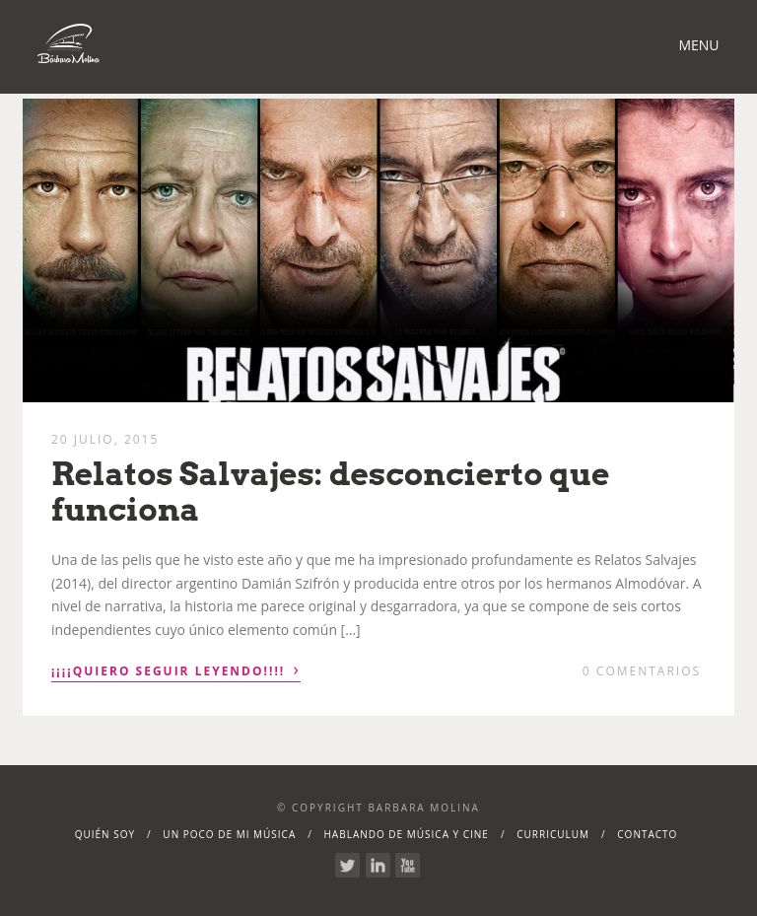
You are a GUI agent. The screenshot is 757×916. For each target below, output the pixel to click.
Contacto (647, 834)
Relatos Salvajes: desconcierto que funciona (330, 491)
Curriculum (552, 834)
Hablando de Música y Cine (406, 834)
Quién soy (105, 834)
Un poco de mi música (229, 834)
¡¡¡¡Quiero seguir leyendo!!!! (176, 669)
